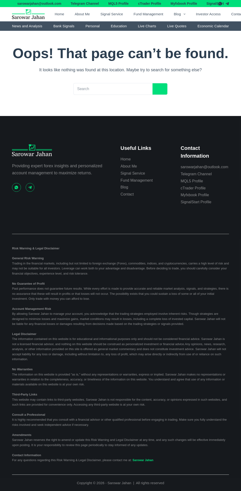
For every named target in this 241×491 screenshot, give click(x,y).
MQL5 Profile (118, 3)
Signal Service (111, 14)
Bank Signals (63, 26)
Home (59, 14)
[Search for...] (111, 89)
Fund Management (148, 14)
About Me (82, 14)
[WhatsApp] (220, 3)
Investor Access (208, 14)
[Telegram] (227, 3)
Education (119, 26)
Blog (180, 14)
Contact (127, 187)
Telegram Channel (85, 3)
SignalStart (215, 3)
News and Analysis (27, 26)
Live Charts (147, 26)
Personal (92, 26)
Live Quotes (176, 26)
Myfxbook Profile (184, 3)
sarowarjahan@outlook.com (39, 3)
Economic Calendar (213, 26)
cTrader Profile (149, 3)
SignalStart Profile (197, 202)
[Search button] (158, 89)
